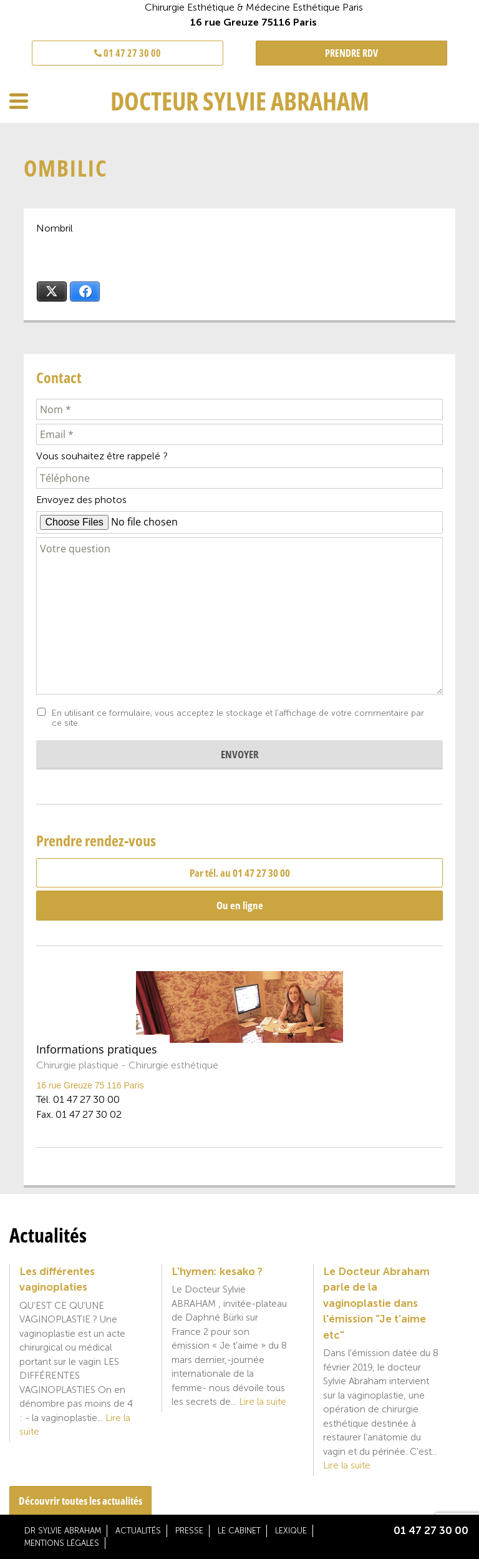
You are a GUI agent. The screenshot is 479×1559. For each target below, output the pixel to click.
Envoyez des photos (81, 500)
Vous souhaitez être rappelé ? (102, 456)
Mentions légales (61, 1543)
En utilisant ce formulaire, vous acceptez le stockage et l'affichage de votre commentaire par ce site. (238, 718)
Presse (189, 1530)
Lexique (291, 1530)
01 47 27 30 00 (127, 53)
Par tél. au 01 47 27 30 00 (240, 873)
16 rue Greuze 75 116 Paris (89, 1085)
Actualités (138, 1530)
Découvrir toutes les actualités (80, 1500)
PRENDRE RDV (351, 53)
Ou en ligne (239, 905)
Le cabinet (239, 1530)
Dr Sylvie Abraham (62, 1530)
